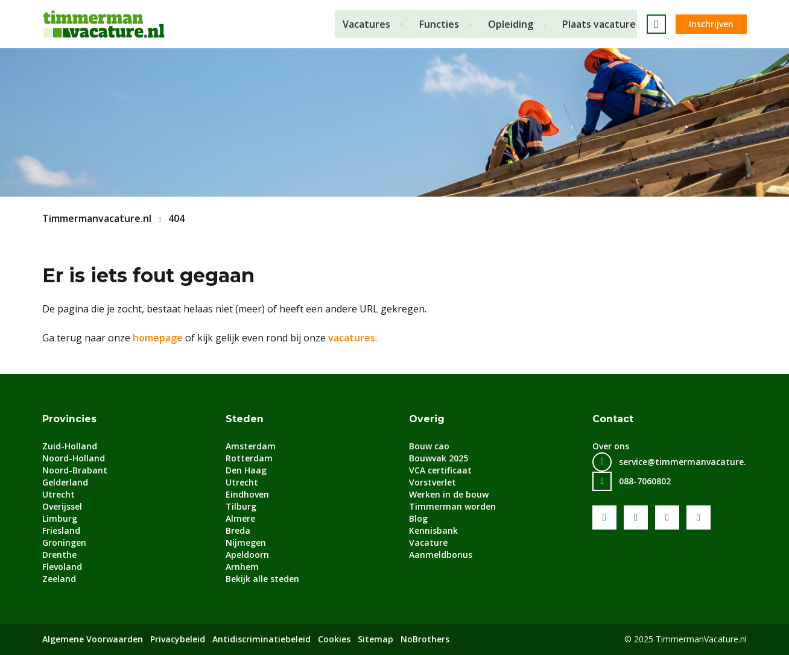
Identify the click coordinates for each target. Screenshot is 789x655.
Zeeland (59, 578)
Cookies (334, 639)
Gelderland (65, 482)
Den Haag (246, 470)
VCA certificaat (440, 470)
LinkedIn (667, 517)
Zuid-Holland (69, 446)
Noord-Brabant (74, 470)
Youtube (636, 517)
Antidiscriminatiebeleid (261, 639)
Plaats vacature (600, 24)
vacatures (351, 337)
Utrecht (58, 494)
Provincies (69, 419)
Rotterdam (249, 458)
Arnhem (242, 566)
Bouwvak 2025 (438, 458)
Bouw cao (429, 446)
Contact (612, 419)
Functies (439, 24)
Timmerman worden (452, 506)
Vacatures (366, 24)
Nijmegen (246, 542)
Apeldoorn (247, 554)
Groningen (64, 542)
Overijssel (62, 506)
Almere (240, 518)
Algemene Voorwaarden (92, 639)
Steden (245, 419)
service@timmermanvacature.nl (686, 461)
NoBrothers (425, 639)
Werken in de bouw (449, 494)
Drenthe (59, 554)
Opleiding (511, 24)
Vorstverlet (432, 482)
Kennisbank (433, 530)
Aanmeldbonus (440, 554)
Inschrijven (711, 24)
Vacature (428, 542)
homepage (158, 337)
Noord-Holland (73, 458)
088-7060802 (645, 481)
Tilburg (241, 506)
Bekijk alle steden (262, 578)
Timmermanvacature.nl (96, 218)
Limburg (59, 518)
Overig (427, 419)
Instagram (698, 517)
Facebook (604, 517)
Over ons (610, 446)
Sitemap (375, 639)
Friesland (61, 530)
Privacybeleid (177, 639)
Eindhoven (247, 494)
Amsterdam (251, 446)
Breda (238, 530)
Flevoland (62, 566)
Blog (418, 518)
